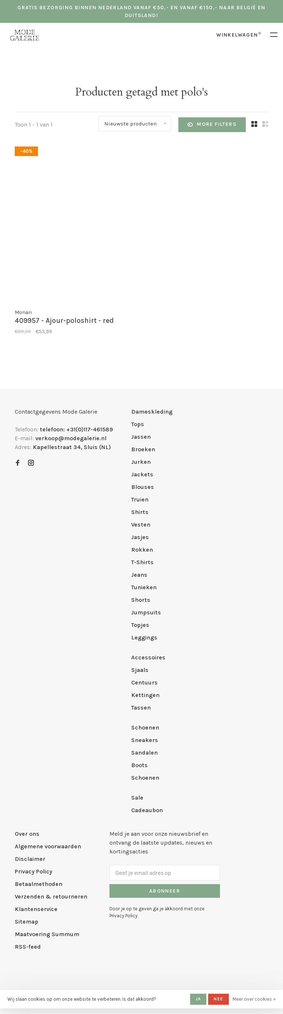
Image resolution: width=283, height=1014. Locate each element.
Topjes (140, 624)
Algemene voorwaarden (48, 846)
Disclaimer (30, 858)
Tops (137, 424)
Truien (140, 499)
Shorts (140, 599)
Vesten (140, 524)
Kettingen (145, 695)
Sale (137, 797)
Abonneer (164, 891)
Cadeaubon (147, 810)
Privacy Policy (33, 871)
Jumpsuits (146, 612)
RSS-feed (28, 946)
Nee (218, 998)
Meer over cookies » (254, 999)
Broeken (143, 449)
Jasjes (140, 537)
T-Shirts (142, 562)
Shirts (140, 511)
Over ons (27, 833)
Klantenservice (36, 909)
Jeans (139, 574)
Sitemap (26, 921)
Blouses (142, 486)
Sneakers (144, 740)
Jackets (142, 474)
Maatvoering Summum (47, 934)
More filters (212, 124)
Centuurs (144, 682)
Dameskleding (151, 411)
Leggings (144, 637)
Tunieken (144, 587)
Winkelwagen (238, 35)
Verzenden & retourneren (51, 896)
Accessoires (148, 657)
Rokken (142, 549)
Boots (139, 765)
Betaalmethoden (38, 883)
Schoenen (145, 727)
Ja (198, 998)
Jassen (141, 436)
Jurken (141, 461)
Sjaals (140, 669)
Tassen (141, 707)
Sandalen (144, 752)
